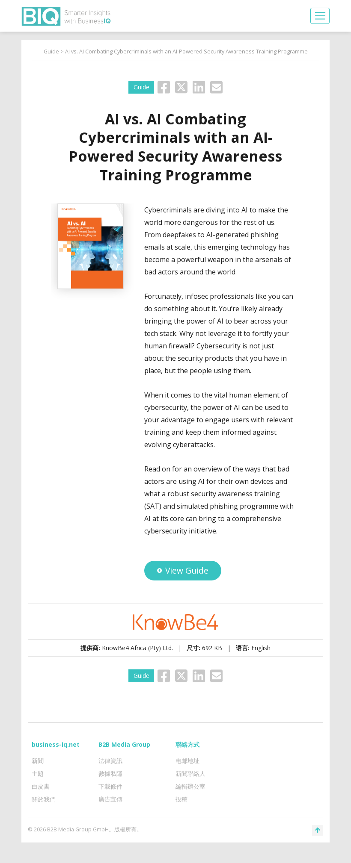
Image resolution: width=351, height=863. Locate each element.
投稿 (181, 799)
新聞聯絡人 (190, 773)
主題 (38, 773)
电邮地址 (187, 761)
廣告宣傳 (110, 799)
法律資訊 (110, 761)
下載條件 (110, 786)
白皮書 (41, 786)
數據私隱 (110, 773)
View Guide (182, 570)
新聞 (38, 761)
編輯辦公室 (190, 786)
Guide (51, 51)
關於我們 (44, 799)
